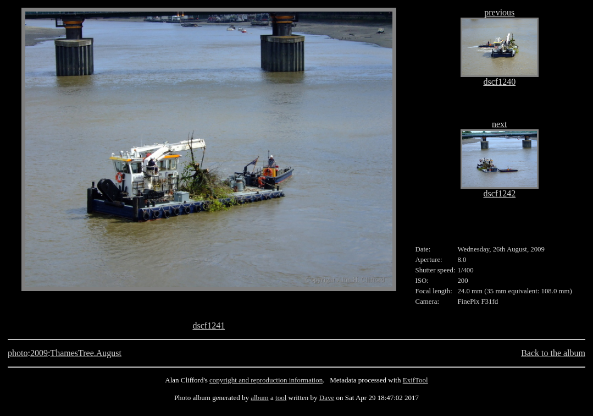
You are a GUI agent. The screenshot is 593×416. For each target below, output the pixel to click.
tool (280, 397)
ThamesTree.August (85, 353)
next (499, 124)
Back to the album (553, 353)
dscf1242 (499, 193)
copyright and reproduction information (266, 380)
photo (17, 353)
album (260, 397)
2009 (39, 353)
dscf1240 (499, 81)
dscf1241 (208, 325)
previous (499, 12)
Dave (326, 397)
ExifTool (415, 380)
